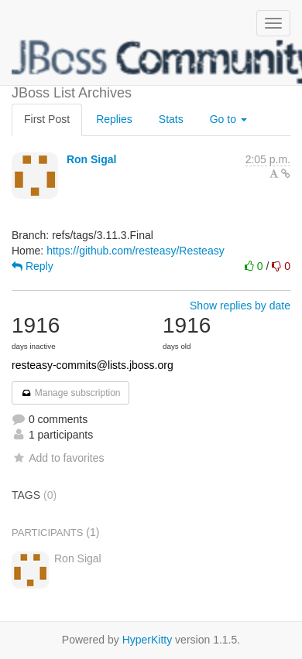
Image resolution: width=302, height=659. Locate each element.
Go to (228, 119)
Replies (114, 119)
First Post (47, 119)
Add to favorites (58, 458)
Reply (32, 266)
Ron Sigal (92, 159)
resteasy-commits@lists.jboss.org (92, 365)
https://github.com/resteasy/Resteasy (135, 250)
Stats (171, 119)
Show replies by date (240, 305)
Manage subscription (70, 393)
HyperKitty (147, 639)
